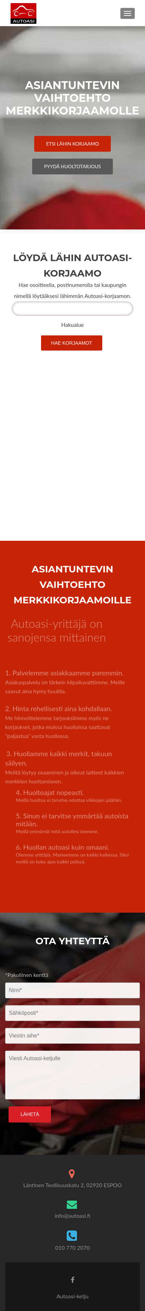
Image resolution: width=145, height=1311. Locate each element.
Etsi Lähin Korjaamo (72, 144)
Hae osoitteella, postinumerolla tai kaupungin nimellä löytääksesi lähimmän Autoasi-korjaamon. (72, 290)
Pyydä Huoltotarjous (72, 166)
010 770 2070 (72, 1247)
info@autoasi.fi (72, 1215)
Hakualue (72, 324)
